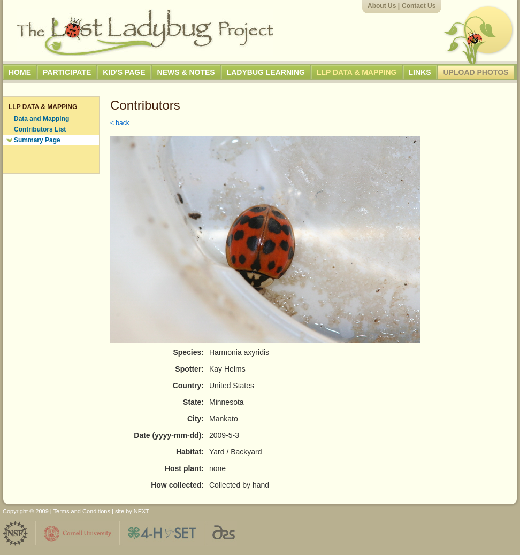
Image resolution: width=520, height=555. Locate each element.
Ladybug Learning (266, 72)
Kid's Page (124, 72)
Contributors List (40, 129)
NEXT (141, 511)
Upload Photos (476, 72)
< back (119, 123)
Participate (67, 72)
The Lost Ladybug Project (145, 32)
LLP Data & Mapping (357, 72)
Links (420, 72)
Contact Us (418, 6)
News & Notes (186, 72)
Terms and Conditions (81, 511)
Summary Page (37, 140)
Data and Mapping (41, 118)
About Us (382, 6)
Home (20, 72)
